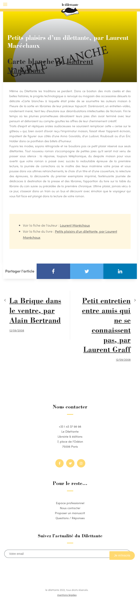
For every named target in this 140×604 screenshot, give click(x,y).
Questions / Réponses (70, 518)
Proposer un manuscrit (70, 513)
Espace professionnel (70, 503)
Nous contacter (70, 508)
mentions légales (67, 595)
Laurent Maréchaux (75, 225)
